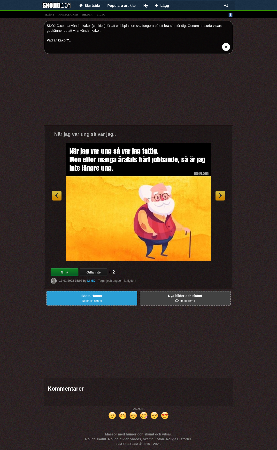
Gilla (64, 272)
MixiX (91, 280)
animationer (68, 14)
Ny (145, 5)
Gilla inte (93, 272)
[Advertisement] (138, 91)
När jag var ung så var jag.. (85, 134)
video (101, 14)
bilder (87, 14)
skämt (49, 14)
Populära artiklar (122, 5)
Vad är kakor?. (58, 40)
